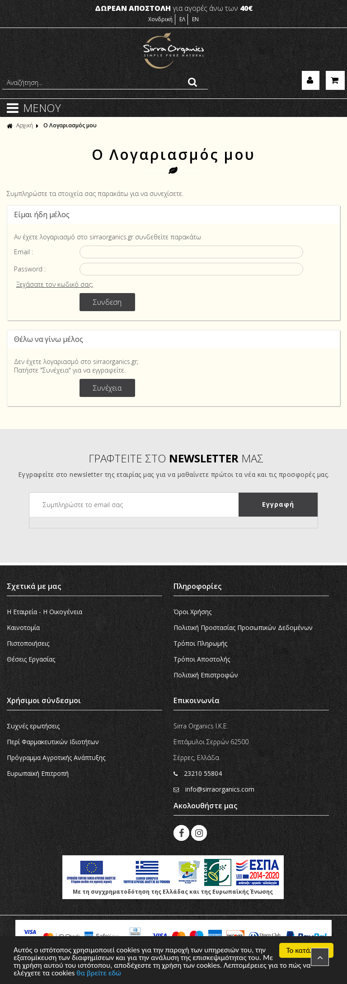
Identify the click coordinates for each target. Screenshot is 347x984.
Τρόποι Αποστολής (202, 659)
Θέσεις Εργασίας (31, 659)
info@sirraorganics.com (214, 789)
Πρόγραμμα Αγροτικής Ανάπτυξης (56, 757)
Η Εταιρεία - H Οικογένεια (44, 611)
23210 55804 (198, 773)
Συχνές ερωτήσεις (33, 726)
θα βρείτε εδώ (99, 974)
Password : (30, 269)
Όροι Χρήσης (192, 611)
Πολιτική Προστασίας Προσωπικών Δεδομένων (243, 627)
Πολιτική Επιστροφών (206, 675)
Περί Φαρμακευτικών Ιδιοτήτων (53, 741)
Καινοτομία (23, 627)
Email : (23, 251)
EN (195, 19)
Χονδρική (160, 19)
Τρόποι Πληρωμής (200, 643)
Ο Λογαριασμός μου (70, 125)
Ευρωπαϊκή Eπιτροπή (38, 773)
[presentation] (98, 534)
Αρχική (20, 125)
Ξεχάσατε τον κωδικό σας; (54, 284)
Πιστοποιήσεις (28, 643)
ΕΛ (182, 19)
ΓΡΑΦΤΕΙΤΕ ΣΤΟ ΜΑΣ (176, 458)
